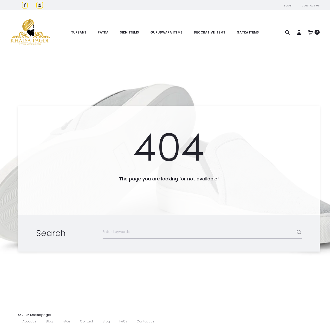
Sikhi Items (129, 32)
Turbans (78, 32)
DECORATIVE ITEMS (209, 32)
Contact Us (311, 5)
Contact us (145, 321)
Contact (86, 321)
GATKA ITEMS (248, 32)
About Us (29, 321)
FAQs (66, 321)
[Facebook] (25, 5)
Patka (103, 32)
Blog (288, 5)
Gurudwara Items (166, 32)
